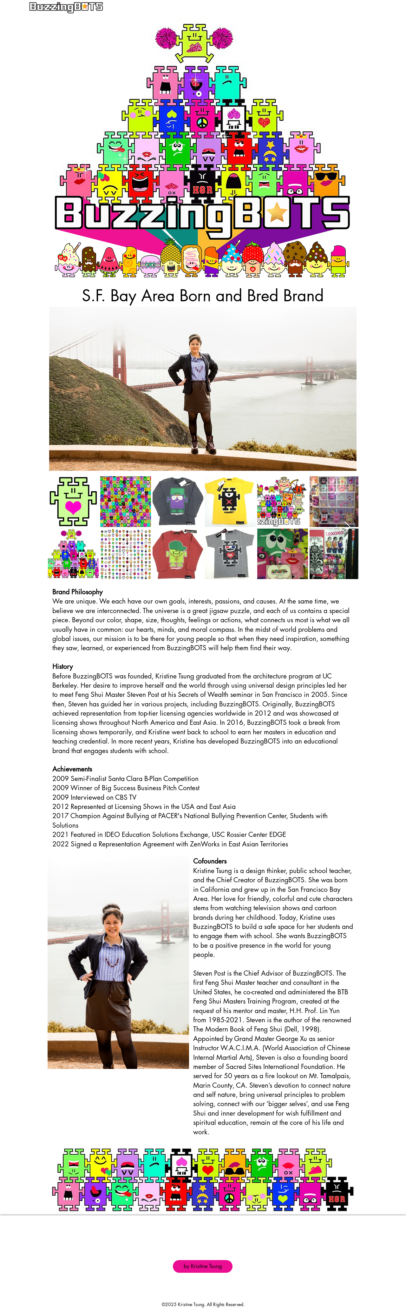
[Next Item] (347, 527)
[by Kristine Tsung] (202, 1266)
